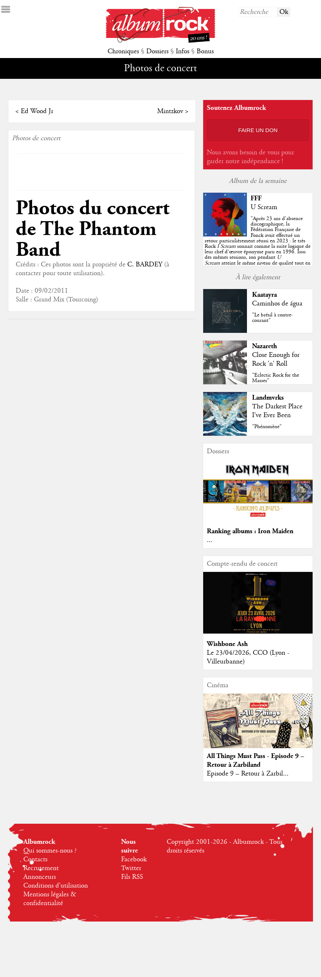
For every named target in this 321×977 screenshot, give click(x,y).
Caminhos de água (281, 303)
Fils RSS (132, 877)
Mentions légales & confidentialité (49, 899)
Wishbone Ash (231, 644)
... (213, 540)
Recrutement (41, 868)
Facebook (134, 859)
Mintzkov (173, 111)
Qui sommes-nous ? (50, 850)
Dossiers (157, 51)
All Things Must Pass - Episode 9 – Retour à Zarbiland (259, 760)
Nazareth (268, 346)
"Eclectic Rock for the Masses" (279, 378)
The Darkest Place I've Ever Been (281, 411)
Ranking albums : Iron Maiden (254, 531)
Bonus (205, 51)
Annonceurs (39, 877)
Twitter (131, 868)
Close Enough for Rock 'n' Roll (279, 359)
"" (261, 246)
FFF (260, 198)
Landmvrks (271, 397)
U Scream (268, 207)
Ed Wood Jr (33, 111)
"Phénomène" (270, 426)
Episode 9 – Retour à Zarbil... (252, 773)
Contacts (35, 859)
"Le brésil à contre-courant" (276, 317)
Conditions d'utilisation (55, 885)
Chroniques (123, 51)
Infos (182, 51)
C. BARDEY (141, 243)
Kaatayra (268, 295)
